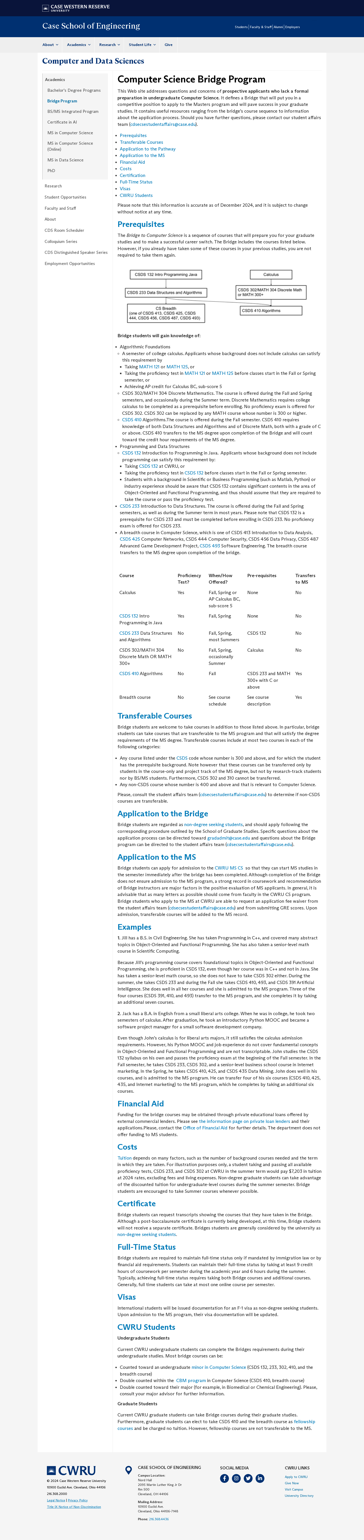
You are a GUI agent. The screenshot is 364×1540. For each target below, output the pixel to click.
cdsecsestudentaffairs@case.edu (162, 124)
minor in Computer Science (219, 1367)
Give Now (292, 1483)
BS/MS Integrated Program (73, 111)
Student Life (142, 44)
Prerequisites (133, 135)
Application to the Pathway (148, 149)
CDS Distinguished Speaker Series (76, 252)
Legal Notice (56, 1500)
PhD (51, 170)
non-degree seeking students (213, 824)
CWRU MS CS (229, 868)
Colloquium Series (61, 241)
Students (241, 27)
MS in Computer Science (70, 132)
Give (168, 44)
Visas (125, 188)
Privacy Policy (78, 1500)
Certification (132, 175)
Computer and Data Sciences (93, 61)
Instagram (236, 1478)
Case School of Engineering (91, 26)
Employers (292, 27)
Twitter (248, 1478)
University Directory (299, 1496)
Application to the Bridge (162, 813)
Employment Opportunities (70, 263)
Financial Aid (132, 162)
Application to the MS (142, 155)
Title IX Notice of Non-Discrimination (74, 1507)
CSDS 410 (132, 419)
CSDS (182, 758)
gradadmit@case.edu (228, 838)
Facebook (224, 1478)
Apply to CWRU (296, 1477)
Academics (78, 44)
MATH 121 (149, 366)
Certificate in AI (62, 122)
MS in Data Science (65, 160)
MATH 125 (176, 366)
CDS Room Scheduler (64, 230)
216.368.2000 (57, 1494)
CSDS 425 (130, 539)
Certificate (136, 1203)
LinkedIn (260, 1478)
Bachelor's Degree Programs (74, 90)
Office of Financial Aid (205, 1128)
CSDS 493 (210, 546)
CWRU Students (136, 195)
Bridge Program (62, 101)
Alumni (278, 27)
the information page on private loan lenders (244, 1121)
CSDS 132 (131, 453)
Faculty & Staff (261, 27)
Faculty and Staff (60, 208)
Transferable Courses (141, 142)
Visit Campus (294, 1489)
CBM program (191, 1380)
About (49, 44)
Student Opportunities (65, 197)
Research (109, 44)
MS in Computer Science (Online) (70, 146)
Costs (126, 168)
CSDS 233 (130, 506)
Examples (134, 927)
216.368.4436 (159, 1519)
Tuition (125, 1158)
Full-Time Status (136, 182)
